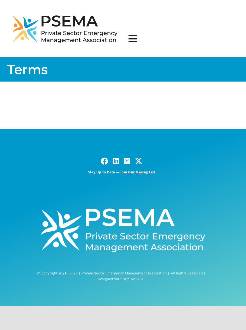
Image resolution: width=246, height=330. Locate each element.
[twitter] (138, 161)
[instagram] (127, 161)
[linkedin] (116, 161)
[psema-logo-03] (65, 12)
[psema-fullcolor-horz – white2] (121, 204)
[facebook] (104, 161)
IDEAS (140, 279)
